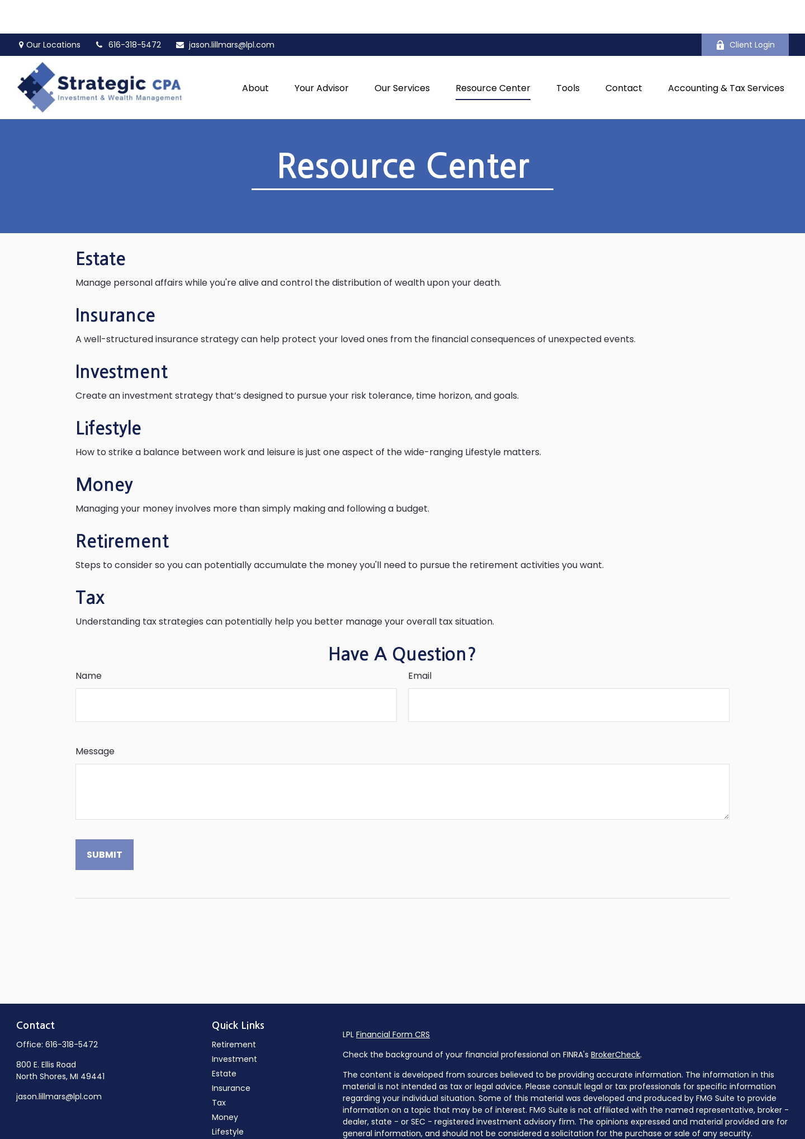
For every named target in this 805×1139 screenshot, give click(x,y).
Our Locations (48, 11)
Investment (121, 338)
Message (95, 717)
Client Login (745, 11)
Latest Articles (239, 1112)
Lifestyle (108, 395)
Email (420, 642)
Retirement (122, 508)
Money (104, 451)
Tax (90, 564)
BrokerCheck (615, 1021)
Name (88, 642)
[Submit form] (104, 821)
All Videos (230, 1127)
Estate (100, 225)
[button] (255, 54)
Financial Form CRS (393, 1000)
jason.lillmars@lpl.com (224, 11)
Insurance (115, 282)
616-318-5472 (71, 1011)
